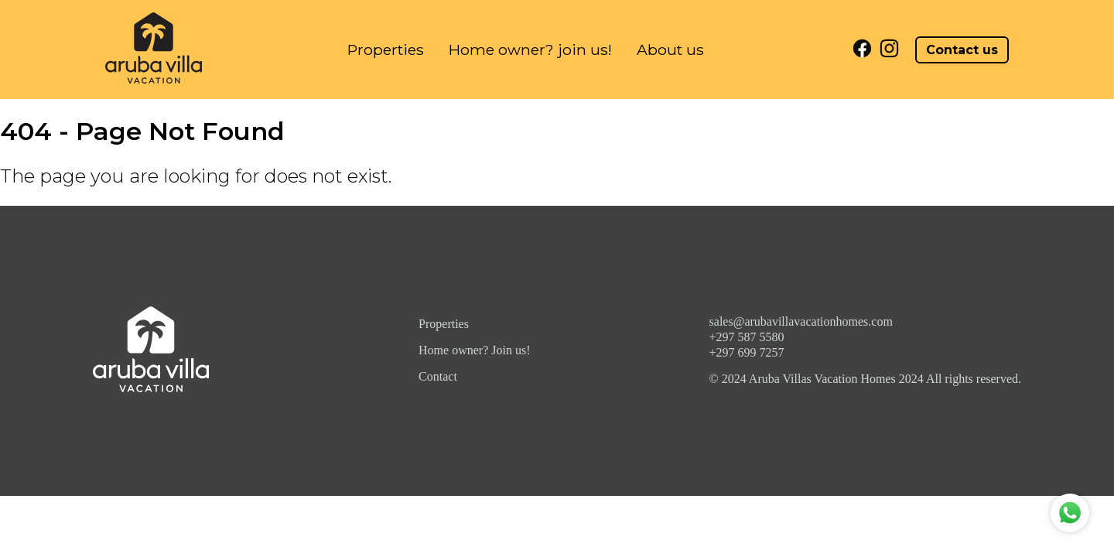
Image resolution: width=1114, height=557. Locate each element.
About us (670, 49)
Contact (438, 376)
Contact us (962, 50)
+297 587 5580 (746, 336)
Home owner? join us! (530, 49)
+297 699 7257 (746, 352)
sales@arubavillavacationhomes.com (801, 321)
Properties (385, 49)
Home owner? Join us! (474, 350)
